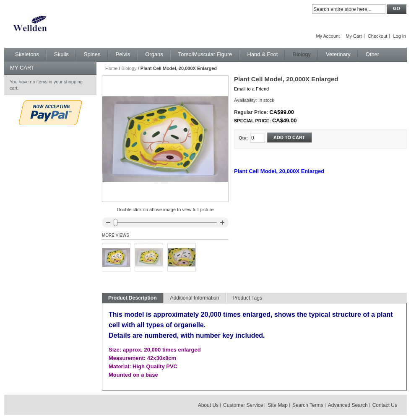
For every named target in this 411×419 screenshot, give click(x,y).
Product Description (132, 298)
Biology (129, 68)
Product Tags (247, 298)
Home (111, 68)
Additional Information (194, 298)
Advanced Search (348, 405)
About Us (208, 405)
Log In (399, 36)
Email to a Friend (251, 88)
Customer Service (243, 405)
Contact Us (384, 405)
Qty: (243, 137)
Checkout (377, 36)
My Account (328, 36)
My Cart (354, 36)
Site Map (278, 405)
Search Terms (307, 405)
